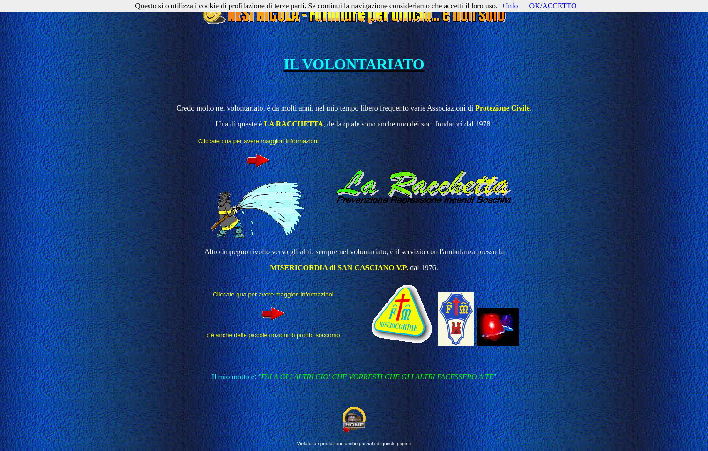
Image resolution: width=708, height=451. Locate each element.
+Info (509, 6)
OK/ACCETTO (553, 6)
